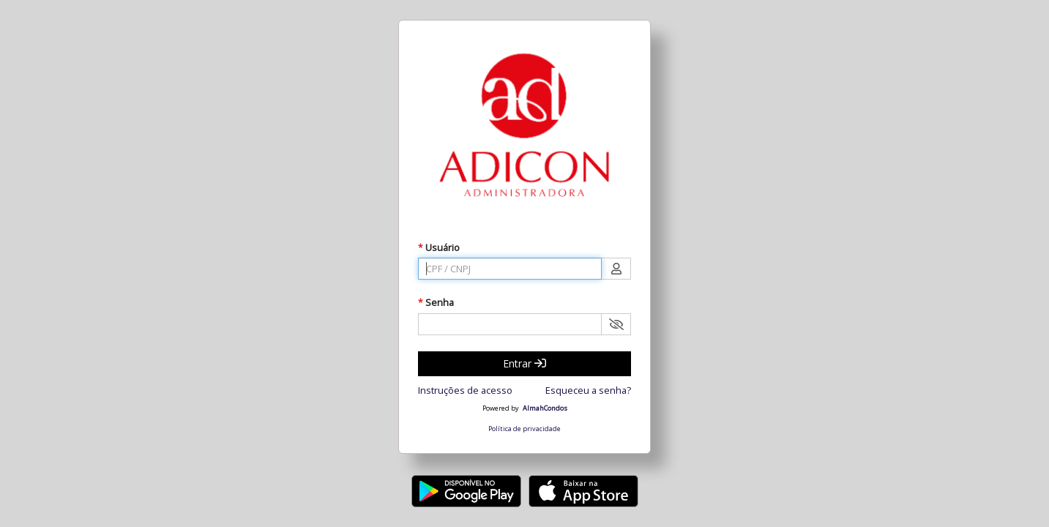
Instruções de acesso (465, 390)
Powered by (500, 408)
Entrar (524, 363)
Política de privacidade (524, 428)
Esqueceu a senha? (588, 390)
